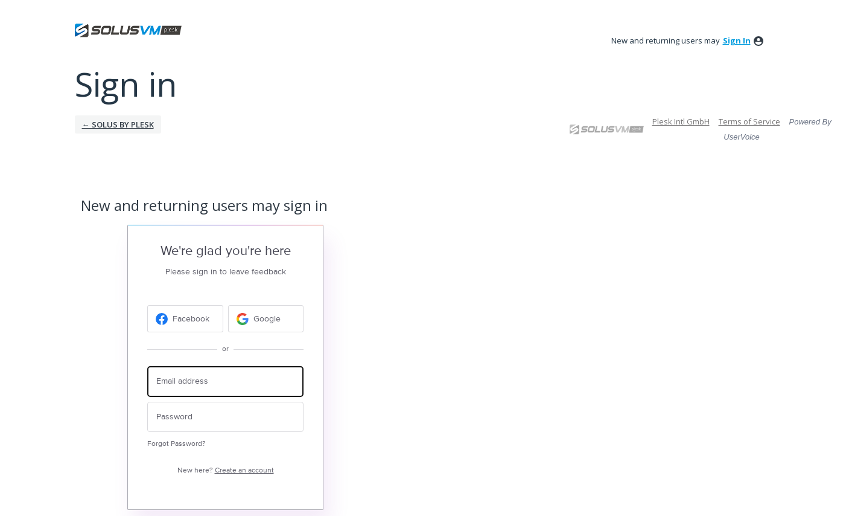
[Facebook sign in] (185, 318)
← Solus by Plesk (118, 124)
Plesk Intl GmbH (681, 121)
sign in (737, 40)
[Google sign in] (266, 318)
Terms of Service (749, 121)
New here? (225, 470)
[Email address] (225, 381)
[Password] (225, 417)
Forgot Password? (176, 443)
